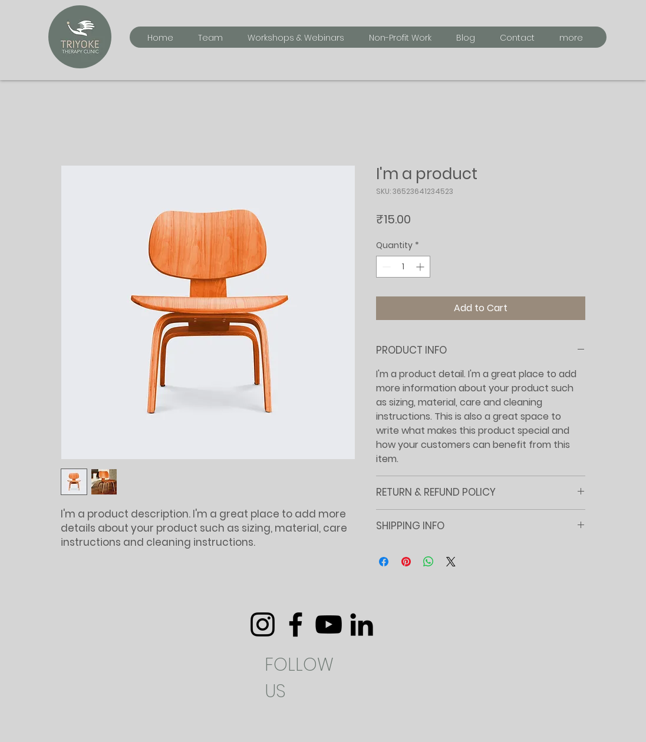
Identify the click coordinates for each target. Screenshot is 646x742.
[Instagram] (262, 624)
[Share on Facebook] (384, 562)
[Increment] (421, 266)
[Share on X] (451, 562)
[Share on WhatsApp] (428, 562)
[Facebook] (295, 624)
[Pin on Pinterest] (406, 562)
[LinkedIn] (361, 624)
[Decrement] (385, 266)
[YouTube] (328, 624)
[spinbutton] (403, 266)
